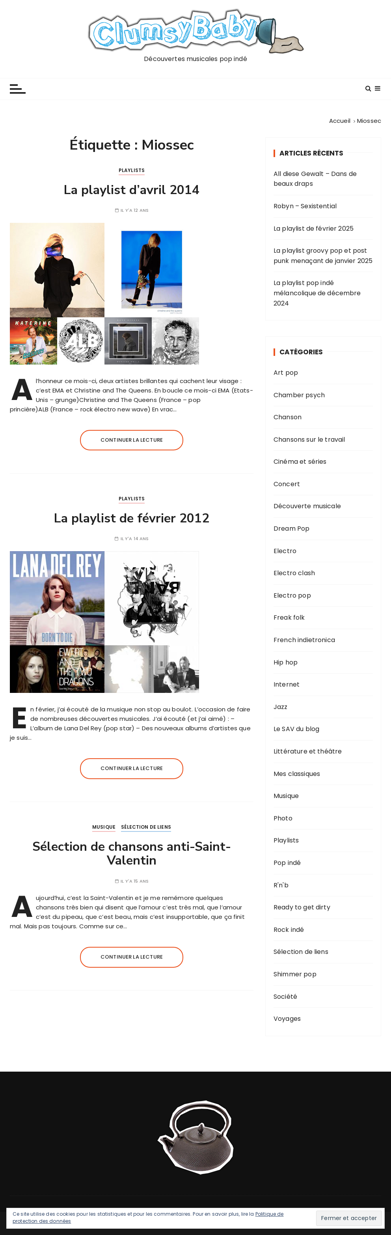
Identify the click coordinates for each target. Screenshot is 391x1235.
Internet (287, 684)
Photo (283, 818)
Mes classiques (297, 773)
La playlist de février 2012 (131, 518)
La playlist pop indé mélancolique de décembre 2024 (317, 292)
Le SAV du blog (296, 728)
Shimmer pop (295, 974)
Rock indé (289, 929)
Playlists (132, 170)
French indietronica (304, 639)
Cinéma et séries (300, 461)
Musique (103, 827)
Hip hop (286, 662)
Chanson (288, 417)
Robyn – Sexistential (305, 206)
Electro (285, 550)
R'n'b (281, 885)
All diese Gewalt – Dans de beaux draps (315, 179)
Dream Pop (291, 528)
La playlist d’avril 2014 (131, 189)
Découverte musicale (307, 506)
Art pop (286, 372)
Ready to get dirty (302, 907)
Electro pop (292, 595)
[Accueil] (339, 121)
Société (285, 996)
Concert (287, 484)
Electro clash (294, 573)
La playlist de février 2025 (314, 228)
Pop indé (287, 862)
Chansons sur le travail (309, 439)
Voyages (287, 1018)
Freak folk (289, 617)
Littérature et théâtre (308, 751)
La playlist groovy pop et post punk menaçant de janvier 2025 (323, 255)
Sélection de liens (146, 827)
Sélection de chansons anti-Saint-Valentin (131, 853)
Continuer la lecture (132, 440)
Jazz (281, 706)
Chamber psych (299, 395)
